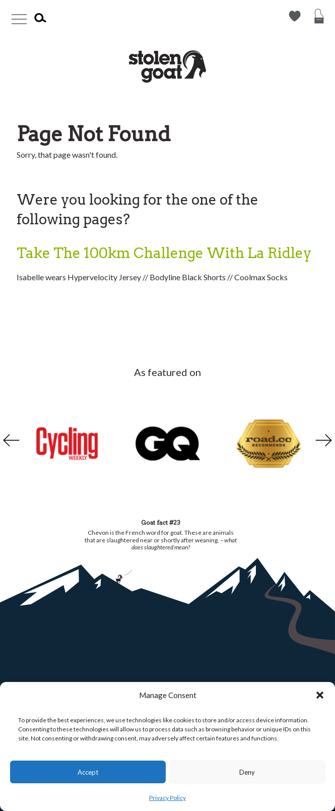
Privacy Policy (167, 797)
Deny (247, 772)
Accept (88, 772)
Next (325, 440)
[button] (320, 695)
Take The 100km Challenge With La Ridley (164, 253)
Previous (10, 440)
